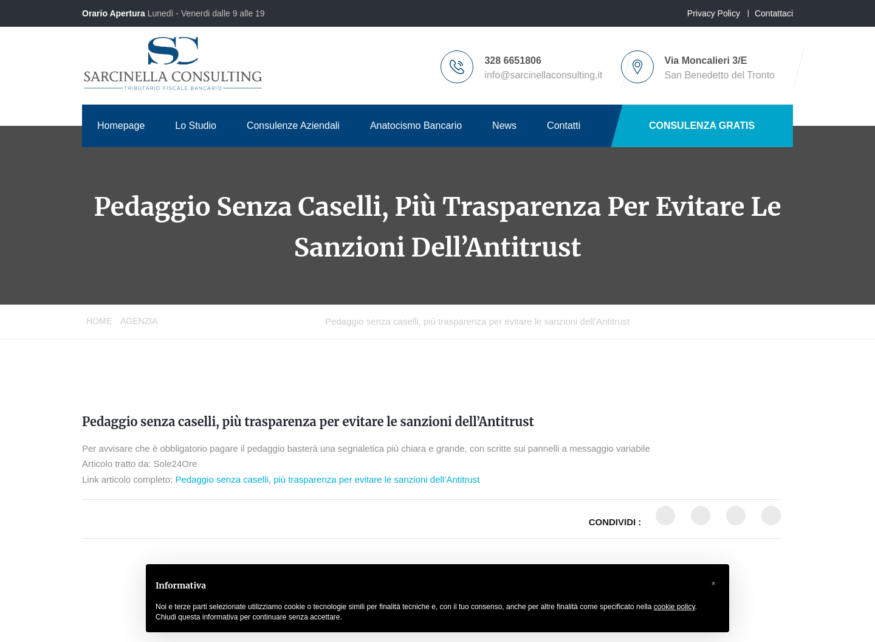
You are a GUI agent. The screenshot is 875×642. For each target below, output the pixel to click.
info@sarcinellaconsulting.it (543, 75)
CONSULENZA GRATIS (702, 125)
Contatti (563, 125)
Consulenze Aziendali (293, 125)
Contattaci (774, 13)
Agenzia (138, 321)
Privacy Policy (713, 13)
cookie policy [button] (674, 606)
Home (99, 321)
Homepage (121, 125)
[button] (713, 583)
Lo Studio (195, 125)
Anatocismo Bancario (416, 125)
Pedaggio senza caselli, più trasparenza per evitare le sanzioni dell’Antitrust (308, 421)
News (504, 125)
